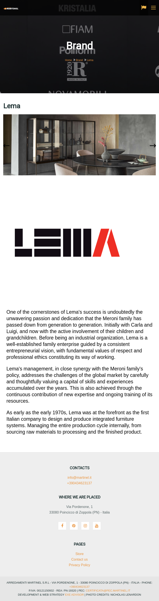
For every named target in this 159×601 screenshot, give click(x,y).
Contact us (79, 559)
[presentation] (7, 146)
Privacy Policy (79, 565)
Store (79, 554)
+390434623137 (79, 483)
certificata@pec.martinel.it (107, 590)
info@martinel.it (79, 477)
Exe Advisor (74, 594)
